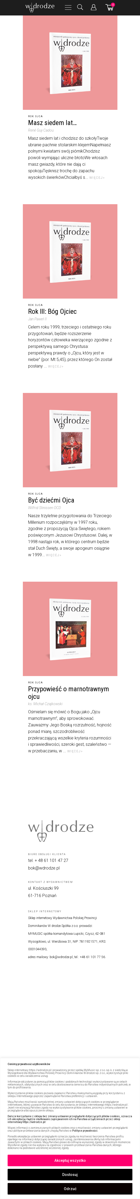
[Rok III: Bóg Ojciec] (70, 251)
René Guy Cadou (41, 130)
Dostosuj (70, 1175)
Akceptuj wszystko (70, 1160)
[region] (70, 1128)
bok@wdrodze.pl (44, 868)
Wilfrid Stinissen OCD (44, 508)
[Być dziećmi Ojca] (70, 440)
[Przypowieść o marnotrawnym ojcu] (70, 629)
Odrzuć (70, 1189)
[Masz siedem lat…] (70, 62)
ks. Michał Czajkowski (45, 704)
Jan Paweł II (37, 319)
